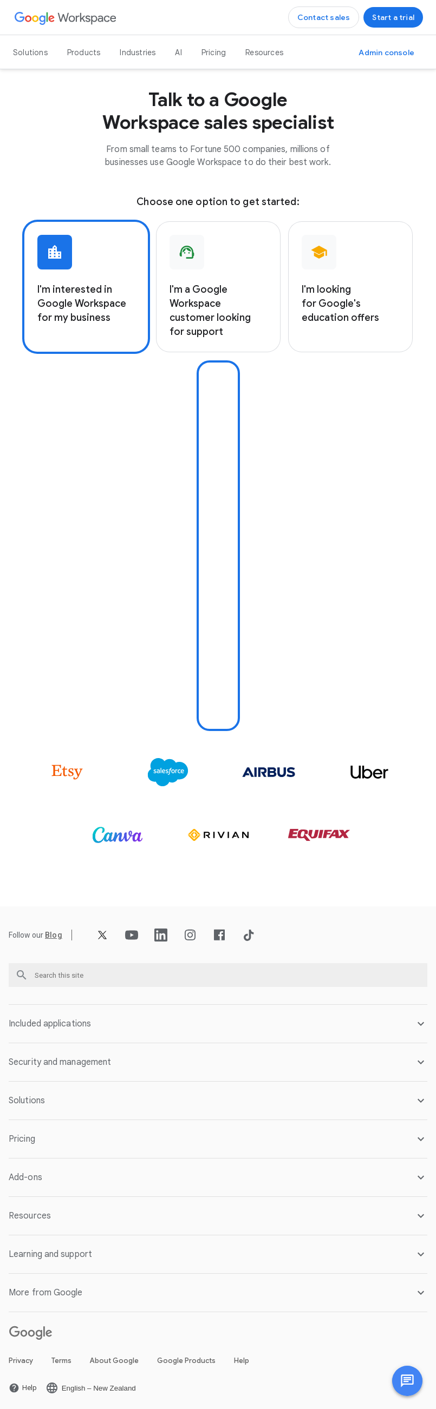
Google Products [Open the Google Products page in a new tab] (186, 1356)
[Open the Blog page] (53, 930)
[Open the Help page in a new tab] (23, 1384)
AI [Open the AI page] (178, 52)
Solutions (30, 52)
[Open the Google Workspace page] (66, 17)
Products (84, 52)
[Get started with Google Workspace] (393, 17)
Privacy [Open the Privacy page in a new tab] (21, 1356)
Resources (264, 52)
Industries (137, 52)
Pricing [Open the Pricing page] (213, 52)
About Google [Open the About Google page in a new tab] (114, 1356)
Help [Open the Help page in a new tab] (241, 1356)
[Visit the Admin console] (386, 52)
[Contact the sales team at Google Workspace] (324, 17)
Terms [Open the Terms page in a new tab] (61, 1356)
